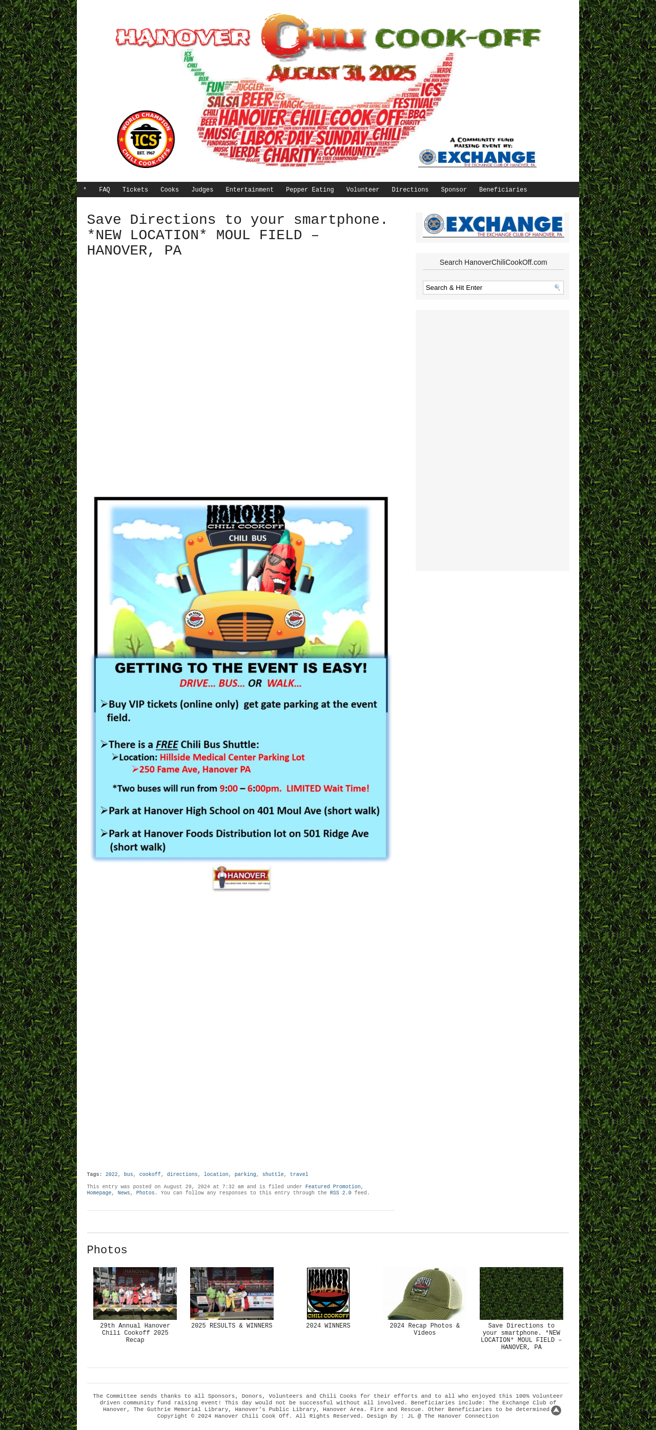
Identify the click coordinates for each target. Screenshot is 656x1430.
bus (128, 1174)
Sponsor (454, 190)
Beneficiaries (503, 190)
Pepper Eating (310, 190)
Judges (202, 190)
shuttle (273, 1174)
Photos (145, 1193)
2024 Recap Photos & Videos (424, 1329)
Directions (410, 190)
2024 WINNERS (328, 1326)
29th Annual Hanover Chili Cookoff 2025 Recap (135, 1333)
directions (182, 1174)
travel (299, 1174)
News (124, 1193)
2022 (112, 1174)
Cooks (169, 190)
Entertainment (249, 190)
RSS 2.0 (341, 1193)
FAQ (104, 190)
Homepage (99, 1193)
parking (245, 1174)
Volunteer (363, 190)
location (216, 1174)
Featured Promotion (333, 1187)
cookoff (150, 1174)
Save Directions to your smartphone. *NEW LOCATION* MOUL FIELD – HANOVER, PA (521, 1336)
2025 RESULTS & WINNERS (231, 1326)
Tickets (135, 190)
